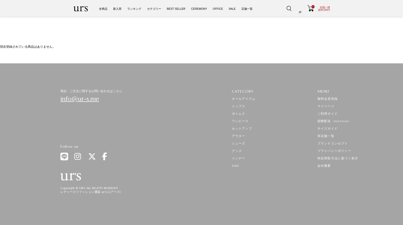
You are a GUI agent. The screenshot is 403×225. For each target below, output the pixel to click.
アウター (238, 136)
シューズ (238, 143)
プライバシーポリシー (334, 151)
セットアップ (242, 128)
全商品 (103, 8)
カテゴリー (154, 8)
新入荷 (117, 8)
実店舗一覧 (325, 136)
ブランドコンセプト (332, 143)
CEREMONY (199, 8)
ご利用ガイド (327, 113)
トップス (238, 106)
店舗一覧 (247, 8)
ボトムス (238, 113)
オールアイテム (243, 99)
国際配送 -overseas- (334, 121)
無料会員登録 (327, 99)
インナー (238, 158)
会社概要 (324, 166)
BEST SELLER (176, 8)
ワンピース (240, 121)
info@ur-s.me (79, 99)
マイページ (325, 106)
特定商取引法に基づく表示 (337, 158)
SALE (232, 8)
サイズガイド (327, 128)
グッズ (237, 151)
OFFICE (218, 8)
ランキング (134, 8)
